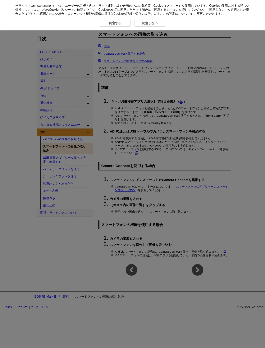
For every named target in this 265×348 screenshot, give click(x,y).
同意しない (217, 9)
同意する (160, 9)
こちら (41, 9)
